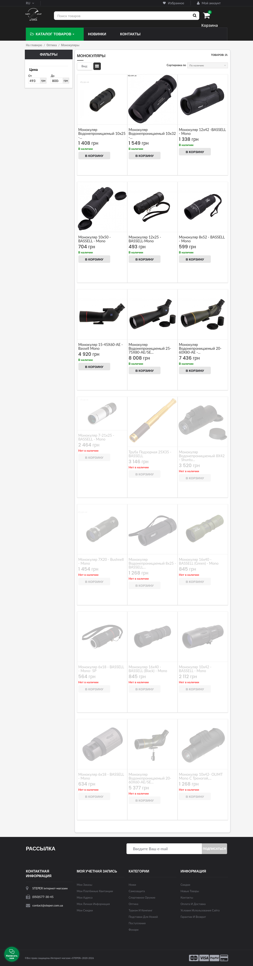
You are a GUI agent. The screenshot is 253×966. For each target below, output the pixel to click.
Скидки (185, 884)
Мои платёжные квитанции (95, 891)
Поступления (137, 923)
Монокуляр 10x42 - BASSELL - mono (195, 669)
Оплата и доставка (193, 904)
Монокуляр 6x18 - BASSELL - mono (101, 776)
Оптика (51, 45)
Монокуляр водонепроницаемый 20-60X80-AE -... (200, 348)
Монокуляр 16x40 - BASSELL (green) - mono (199, 561)
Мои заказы (84, 884)
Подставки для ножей (143, 916)
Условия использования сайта (200, 910)
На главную (34, 45)
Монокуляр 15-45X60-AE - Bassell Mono (100, 346)
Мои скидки (85, 910)
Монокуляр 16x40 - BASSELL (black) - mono (148, 669)
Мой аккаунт (209, 3)
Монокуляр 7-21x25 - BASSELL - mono (96, 437)
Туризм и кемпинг (140, 910)
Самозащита (137, 891)
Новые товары (190, 891)
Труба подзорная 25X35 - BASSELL (150, 454)
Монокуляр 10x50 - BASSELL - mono (94, 239)
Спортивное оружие (142, 897)
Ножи (132, 884)
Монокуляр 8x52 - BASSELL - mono (202, 239)
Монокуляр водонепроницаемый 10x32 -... (152, 133)
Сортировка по (176, 65)
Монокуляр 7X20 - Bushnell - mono (101, 561)
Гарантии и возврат (193, 916)
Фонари (133, 929)
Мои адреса (85, 897)
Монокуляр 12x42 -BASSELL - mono (202, 131)
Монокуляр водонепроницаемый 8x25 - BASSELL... (152, 563)
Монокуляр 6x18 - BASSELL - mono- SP (101, 669)
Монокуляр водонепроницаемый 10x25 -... (102, 133)
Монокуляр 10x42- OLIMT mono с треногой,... (201, 776)
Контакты (187, 897)
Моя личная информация (93, 904)
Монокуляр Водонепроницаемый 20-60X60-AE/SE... (150, 778)
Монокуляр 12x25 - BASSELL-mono (145, 239)
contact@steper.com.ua (47, 905)
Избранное (173, 3)
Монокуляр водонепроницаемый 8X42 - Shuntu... (202, 456)
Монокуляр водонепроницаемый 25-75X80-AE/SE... (150, 348)
